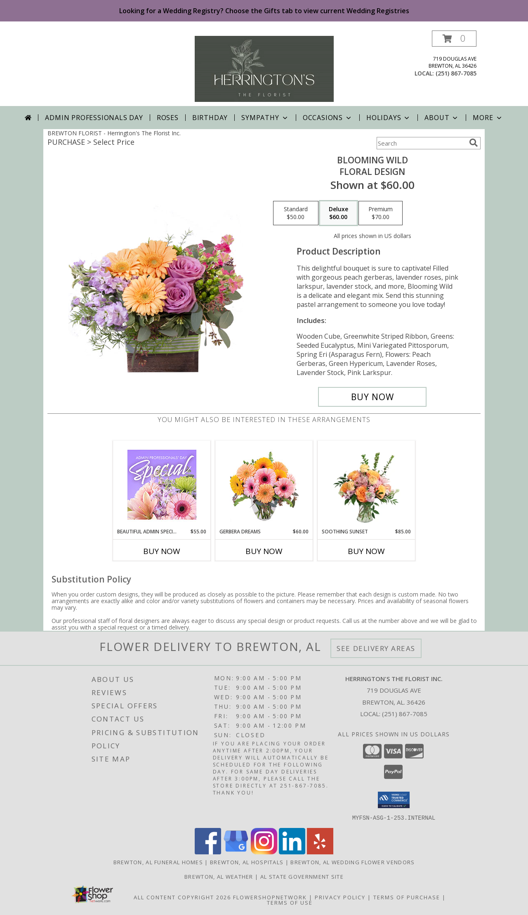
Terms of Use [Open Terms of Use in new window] (290, 902)
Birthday (210, 117)
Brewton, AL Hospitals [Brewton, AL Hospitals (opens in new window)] (246, 861)
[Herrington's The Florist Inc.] (264, 68)
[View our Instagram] (264, 852)
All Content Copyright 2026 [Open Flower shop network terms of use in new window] (182, 897)
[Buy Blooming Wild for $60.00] (372, 397)
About (441, 117)
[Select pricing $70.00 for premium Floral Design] (380, 213)
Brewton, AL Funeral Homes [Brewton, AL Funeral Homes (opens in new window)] (158, 861)
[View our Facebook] (208, 852)
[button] (454, 39)
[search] (473, 142)
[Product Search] (421, 143)
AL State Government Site (302, 876)
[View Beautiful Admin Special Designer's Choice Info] (161, 484)
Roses (168, 117)
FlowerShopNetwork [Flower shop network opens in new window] (270, 897)
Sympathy (265, 117)
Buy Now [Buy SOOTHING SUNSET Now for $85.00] (366, 551)
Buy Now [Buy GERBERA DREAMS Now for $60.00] (264, 551)
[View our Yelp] (320, 852)
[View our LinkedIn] (292, 852)
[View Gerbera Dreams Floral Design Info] (264, 484)
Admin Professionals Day (94, 117)
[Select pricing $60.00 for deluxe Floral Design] (338, 213)
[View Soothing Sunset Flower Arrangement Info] (366, 484)
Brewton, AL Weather (218, 876)
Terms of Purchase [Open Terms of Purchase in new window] (406, 897)
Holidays (388, 117)
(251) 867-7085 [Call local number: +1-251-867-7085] (456, 73)
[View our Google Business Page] (236, 852)
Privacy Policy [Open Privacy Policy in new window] (340, 897)
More (488, 117)
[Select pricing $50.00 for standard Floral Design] (295, 213)
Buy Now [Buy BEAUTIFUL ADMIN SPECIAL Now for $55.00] (161, 551)
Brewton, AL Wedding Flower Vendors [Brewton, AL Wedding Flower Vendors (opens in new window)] (352, 861)
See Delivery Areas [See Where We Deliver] (376, 648)
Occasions (328, 117)
